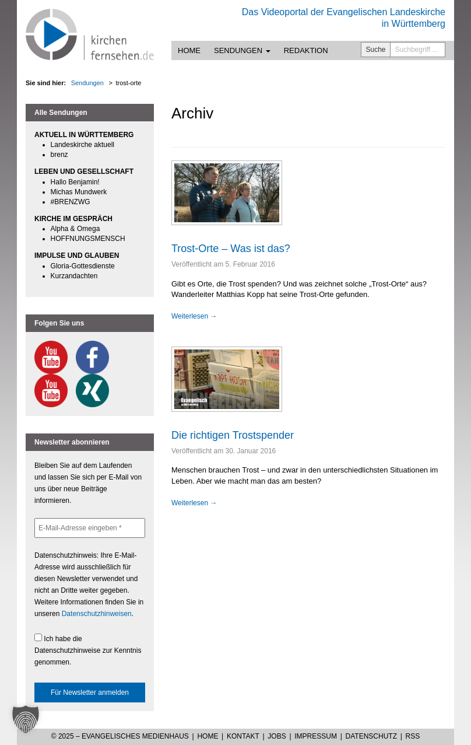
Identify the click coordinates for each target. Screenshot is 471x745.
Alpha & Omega (75, 229)
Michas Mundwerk (79, 192)
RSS (413, 736)
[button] (25, 719)
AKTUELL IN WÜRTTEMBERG (83, 135)
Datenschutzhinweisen (97, 614)
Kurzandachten (74, 276)
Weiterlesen (194, 316)
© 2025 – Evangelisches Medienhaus (120, 736)
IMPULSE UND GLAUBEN (76, 255)
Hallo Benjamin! (75, 182)
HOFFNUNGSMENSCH (88, 239)
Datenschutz (371, 736)
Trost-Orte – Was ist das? (230, 248)
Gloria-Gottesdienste (83, 266)
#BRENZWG (70, 202)
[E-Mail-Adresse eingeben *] (89, 528)
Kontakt (243, 736)
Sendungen (242, 50)
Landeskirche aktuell (82, 145)
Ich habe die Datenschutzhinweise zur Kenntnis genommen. (87, 650)
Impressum (315, 736)
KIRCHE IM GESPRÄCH (73, 219)
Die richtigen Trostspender (232, 435)
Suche (376, 50)
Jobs (277, 736)
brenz (59, 155)
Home (189, 50)
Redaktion (306, 50)
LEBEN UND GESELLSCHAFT (83, 171)
